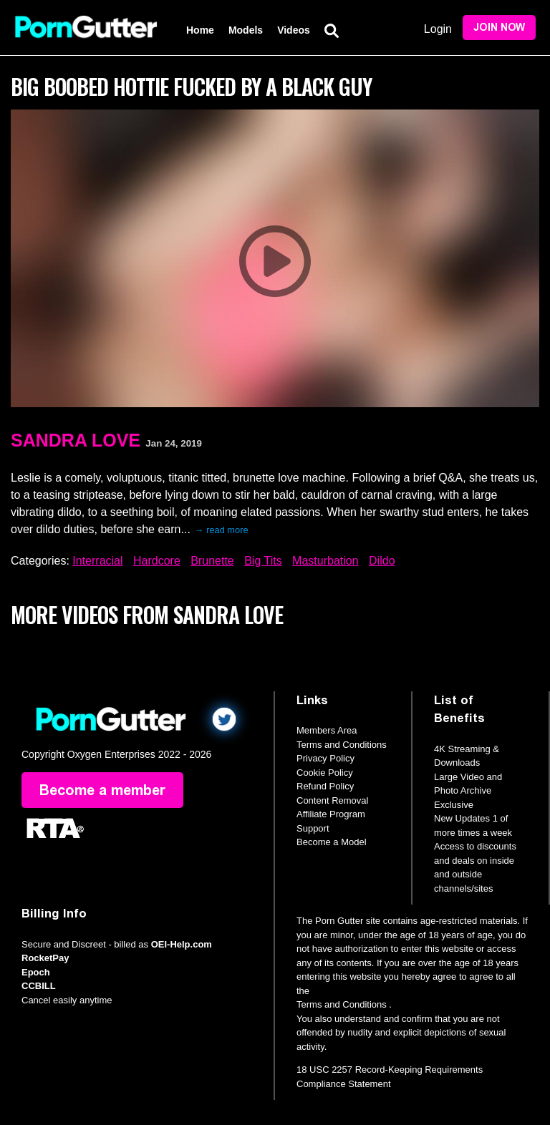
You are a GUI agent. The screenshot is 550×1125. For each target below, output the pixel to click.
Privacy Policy (325, 758)
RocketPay (45, 958)
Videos (293, 30)
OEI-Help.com (181, 944)
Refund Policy (325, 786)
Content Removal (332, 800)
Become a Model (331, 842)
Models (245, 30)
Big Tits (262, 561)
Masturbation (325, 561)
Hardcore (156, 561)
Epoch (35, 972)
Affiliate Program (330, 814)
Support (312, 828)
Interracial (97, 561)
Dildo (382, 561)
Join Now (499, 27)
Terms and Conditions (341, 744)
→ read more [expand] (222, 530)
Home (200, 30)
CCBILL (38, 985)
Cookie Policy (324, 772)
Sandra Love (75, 440)
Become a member (102, 790)
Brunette (211, 561)
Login (438, 29)
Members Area (326, 730)
